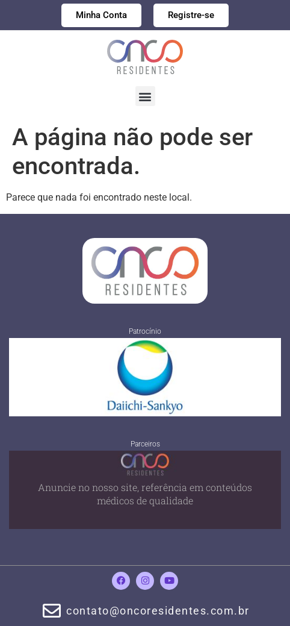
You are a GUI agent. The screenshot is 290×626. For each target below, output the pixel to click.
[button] (145, 96)
